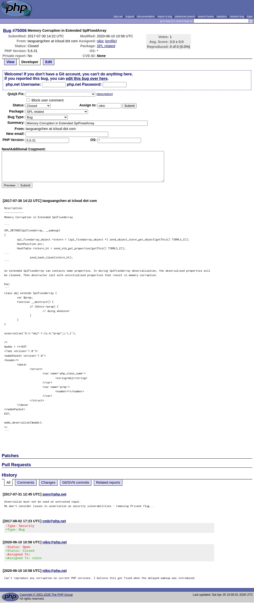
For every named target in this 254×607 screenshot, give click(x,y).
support (130, 16)
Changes (48, 482)
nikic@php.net (54, 544)
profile (111, 41)
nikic (100, 41)
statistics (222, 16)
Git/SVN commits (75, 482)
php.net (118, 16)
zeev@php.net (54, 494)
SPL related (106, 46)
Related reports (108, 482)
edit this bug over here (87, 78)
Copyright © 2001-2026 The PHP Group (46, 599)
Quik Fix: (16, 94)
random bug (237, 16)
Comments (25, 482)
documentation (146, 16)
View (10, 62)
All (8, 482)
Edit (48, 62)
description (104, 94)
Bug (7, 30)
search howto (206, 16)
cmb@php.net (54, 521)
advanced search (185, 16)
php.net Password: (84, 84)
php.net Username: (23, 84)
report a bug (165, 16)
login (250, 16)
